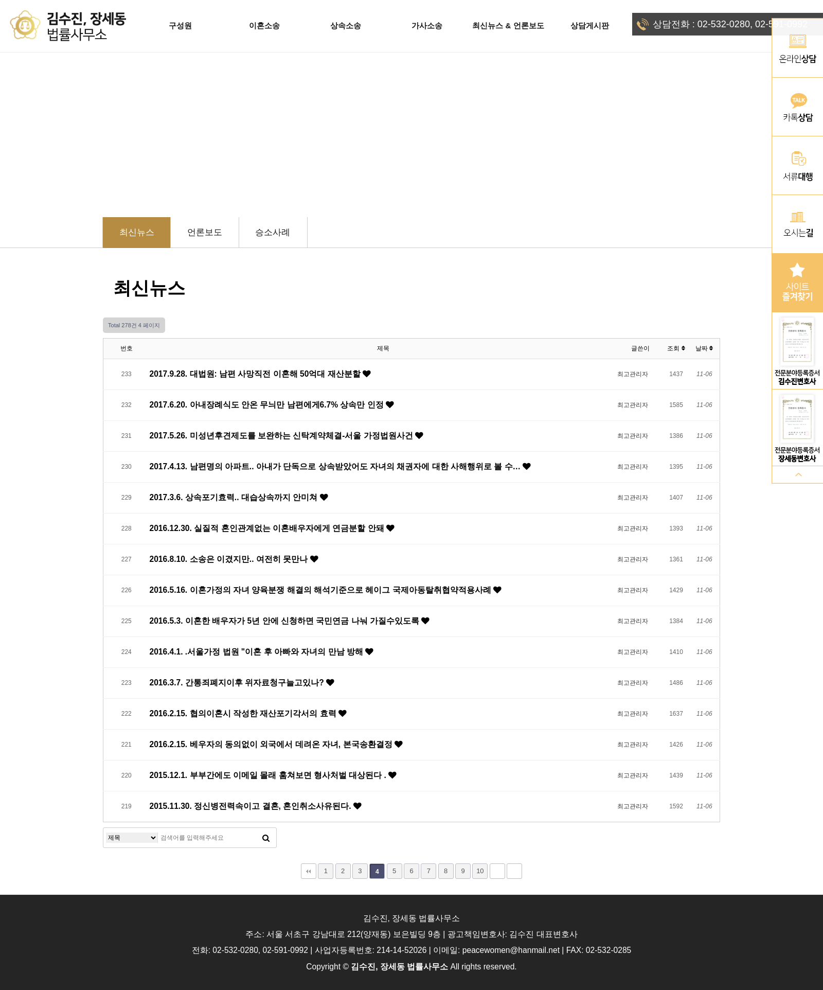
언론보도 (204, 232)
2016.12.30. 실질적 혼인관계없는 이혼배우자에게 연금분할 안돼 (268, 528)
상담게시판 (589, 25)
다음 (497, 871)
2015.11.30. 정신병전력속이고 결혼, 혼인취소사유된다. (251, 806)
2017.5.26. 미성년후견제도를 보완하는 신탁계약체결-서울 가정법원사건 (283, 435)
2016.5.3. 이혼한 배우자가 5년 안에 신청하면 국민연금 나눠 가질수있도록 (286, 620)
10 (480, 871)
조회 (676, 348)
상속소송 (345, 25)
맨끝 (514, 871)
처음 (308, 871)
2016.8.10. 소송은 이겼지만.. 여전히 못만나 (230, 559)
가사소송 (427, 25)
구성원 (180, 25)
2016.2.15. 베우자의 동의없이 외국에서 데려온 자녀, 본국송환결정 (272, 744)
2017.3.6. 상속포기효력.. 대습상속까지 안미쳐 (235, 497)
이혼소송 (264, 25)
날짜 (704, 348)
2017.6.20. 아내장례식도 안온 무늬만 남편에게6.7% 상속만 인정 (268, 404)
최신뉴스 (136, 232)
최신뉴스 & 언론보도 (508, 25)
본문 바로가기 (0, 0)
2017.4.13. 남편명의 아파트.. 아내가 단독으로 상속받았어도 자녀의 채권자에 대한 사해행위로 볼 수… (336, 466)
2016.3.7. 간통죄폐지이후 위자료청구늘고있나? (238, 682)
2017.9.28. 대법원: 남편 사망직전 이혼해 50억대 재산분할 (256, 373)
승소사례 (272, 232)
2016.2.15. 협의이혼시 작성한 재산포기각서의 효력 (244, 713)
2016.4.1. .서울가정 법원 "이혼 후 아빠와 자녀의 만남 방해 (258, 651)
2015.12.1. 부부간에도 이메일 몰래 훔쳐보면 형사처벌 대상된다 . (269, 775)
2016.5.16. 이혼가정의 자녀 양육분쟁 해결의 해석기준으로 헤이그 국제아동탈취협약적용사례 (321, 590)
